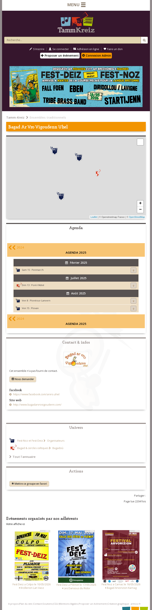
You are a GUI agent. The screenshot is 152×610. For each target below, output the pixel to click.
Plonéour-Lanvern (40, 300)
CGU (55, 603)
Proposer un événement (93, 603)
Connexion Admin (96, 55)
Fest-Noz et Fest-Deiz (30, 440)
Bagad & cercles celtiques (32, 448)
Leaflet (94, 217)
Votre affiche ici (15, 524)
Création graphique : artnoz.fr (124, 603)
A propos (13, 603)
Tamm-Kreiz (15, 117)
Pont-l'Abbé (37, 285)
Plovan (35, 308)
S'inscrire (36, 49)
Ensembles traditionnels (48, 117)
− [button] (140, 210)
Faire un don (113, 49)
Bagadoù (57, 448)
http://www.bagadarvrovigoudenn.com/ (37, 404)
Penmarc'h (38, 269)
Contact (37, 603)
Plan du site (25, 603)
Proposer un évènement (60, 55)
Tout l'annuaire (22, 457)
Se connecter (59, 49)
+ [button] (140, 204)
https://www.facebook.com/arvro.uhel (36, 394)
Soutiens (47, 603)
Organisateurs (55, 440)
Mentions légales (68, 603)
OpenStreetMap (137, 217)
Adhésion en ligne (86, 49)
